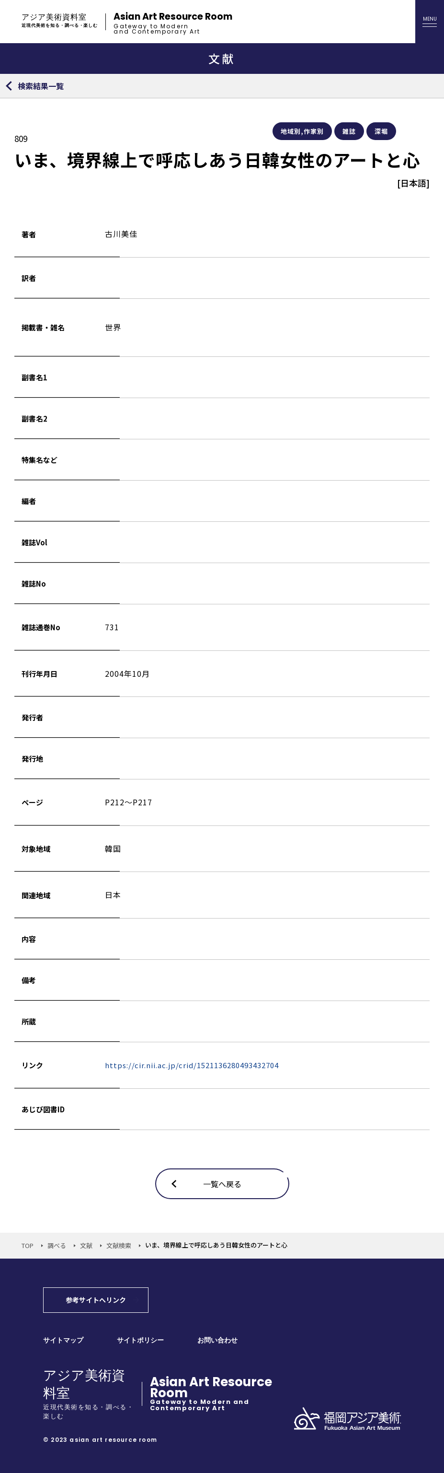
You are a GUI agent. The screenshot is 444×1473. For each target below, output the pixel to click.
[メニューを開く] (429, 21)
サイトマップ (63, 1340)
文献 (86, 1245)
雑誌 (349, 131)
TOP (28, 1245)
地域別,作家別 (302, 131)
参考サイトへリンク (96, 1300)
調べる (56, 1245)
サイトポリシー (140, 1340)
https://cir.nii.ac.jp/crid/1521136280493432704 (192, 1065)
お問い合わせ (217, 1340)
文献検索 (118, 1245)
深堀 (381, 131)
